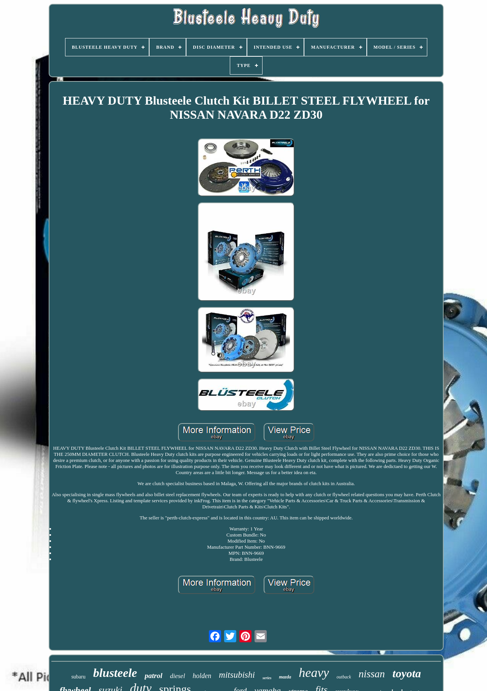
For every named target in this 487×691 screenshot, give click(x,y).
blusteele (115, 673)
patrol (153, 676)
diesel (177, 676)
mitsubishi (237, 675)
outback (344, 677)
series (267, 678)
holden (202, 676)
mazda (285, 677)
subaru (78, 677)
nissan (372, 674)
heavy (314, 673)
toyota (407, 673)
